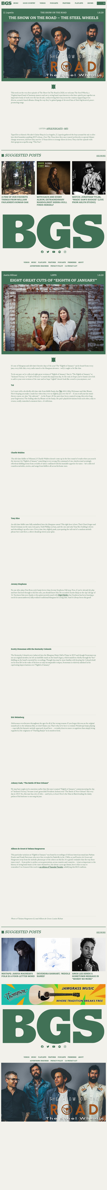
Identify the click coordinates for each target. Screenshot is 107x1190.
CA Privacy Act (71, 266)
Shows (90, 3)
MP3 (66, 129)
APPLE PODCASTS (54, 129)
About (80, 262)
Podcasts (54, 3)
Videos (42, 3)
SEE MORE (101, 156)
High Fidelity (63, 595)
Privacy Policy (57, 266)
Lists (53, 275)
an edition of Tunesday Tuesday (51, 867)
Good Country (29, 3)
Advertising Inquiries (39, 266)
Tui (60, 391)
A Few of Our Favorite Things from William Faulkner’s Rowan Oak (14, 199)
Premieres (72, 262)
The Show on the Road (53, 13)
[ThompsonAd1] (53, 994)
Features (66, 3)
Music (15, 3)
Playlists (79, 3)
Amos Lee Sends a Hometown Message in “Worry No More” (85, 976)
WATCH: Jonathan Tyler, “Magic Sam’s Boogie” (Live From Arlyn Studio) (88, 199)
